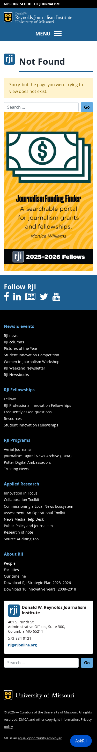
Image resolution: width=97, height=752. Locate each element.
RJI (43, 16)
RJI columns (14, 342)
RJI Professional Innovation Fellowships (37, 405)
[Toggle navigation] (48, 33)
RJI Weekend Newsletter (24, 368)
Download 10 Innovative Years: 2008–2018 (40, 589)
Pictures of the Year (21, 348)
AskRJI (81, 741)
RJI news (11, 335)
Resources (13, 418)
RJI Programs (17, 440)
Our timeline (15, 576)
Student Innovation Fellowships (31, 425)
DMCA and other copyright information (49, 719)
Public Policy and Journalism (28, 525)
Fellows (10, 398)
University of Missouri (34, 22)
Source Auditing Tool (22, 538)
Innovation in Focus (21, 493)
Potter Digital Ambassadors (27, 462)
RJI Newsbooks (16, 374)
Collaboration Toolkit (21, 499)
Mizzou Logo (8, 17)
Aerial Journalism (19, 449)
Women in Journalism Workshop (31, 361)
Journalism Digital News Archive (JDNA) (37, 455)
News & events (19, 326)
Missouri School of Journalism (31, 4)
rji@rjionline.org (22, 645)
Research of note (18, 532)
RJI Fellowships (19, 390)
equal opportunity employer (40, 738)
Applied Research (21, 484)
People (10, 563)
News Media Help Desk (24, 519)
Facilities (11, 569)
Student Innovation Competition (31, 354)
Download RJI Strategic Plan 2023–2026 (37, 582)
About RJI (13, 554)
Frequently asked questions (28, 411)
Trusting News (16, 468)
